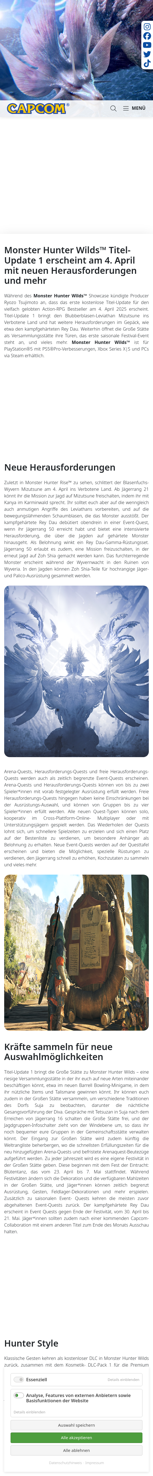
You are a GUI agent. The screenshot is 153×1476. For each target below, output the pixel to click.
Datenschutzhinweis (65, 1462)
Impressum (94, 1462)
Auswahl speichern (76, 1425)
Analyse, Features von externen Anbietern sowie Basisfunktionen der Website (78, 1398)
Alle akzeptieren (76, 1437)
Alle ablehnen (76, 1450)
